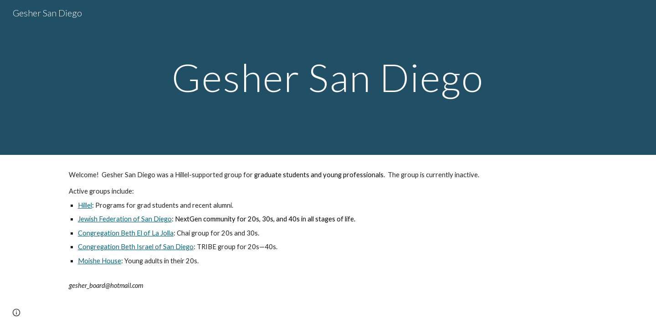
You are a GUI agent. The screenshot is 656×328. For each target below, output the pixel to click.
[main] (328, 77)
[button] (16, 312)
